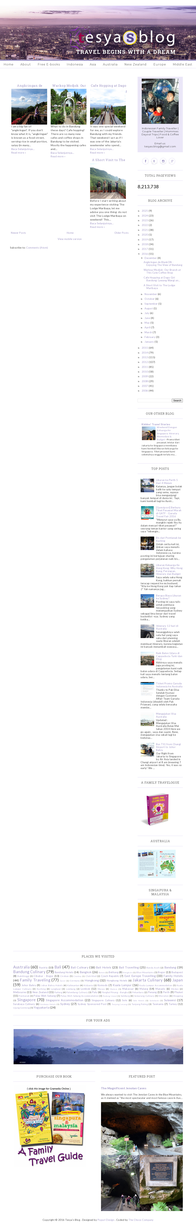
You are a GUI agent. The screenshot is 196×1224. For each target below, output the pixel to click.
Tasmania (158, 1004)
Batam (102, 972)
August (149, 308)
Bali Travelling (129, 967)
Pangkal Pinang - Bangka (115, 992)
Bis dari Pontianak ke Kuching (168, 539)
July (147, 313)
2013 (145, 357)
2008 (145, 381)
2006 (145, 390)
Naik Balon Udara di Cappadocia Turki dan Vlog (169, 656)
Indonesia (75, 64)
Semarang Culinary (144, 995)
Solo (124, 1000)
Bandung (170, 967)
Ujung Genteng (21, 1007)
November (151, 294)
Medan (175, 988)
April (148, 327)
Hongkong (92, 980)
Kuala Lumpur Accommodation (155, 985)
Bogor (161, 972)
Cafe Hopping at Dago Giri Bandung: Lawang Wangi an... (162, 279)
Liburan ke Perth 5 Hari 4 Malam (167, 481)
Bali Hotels (103, 967)
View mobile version (70, 238)
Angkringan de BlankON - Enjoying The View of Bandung (163, 264)
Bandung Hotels (64, 972)
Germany (75, 980)
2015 (145, 347)
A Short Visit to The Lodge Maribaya (159, 287)
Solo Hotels (139, 1000)
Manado (160, 988)
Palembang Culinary (77, 992)
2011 (145, 366)
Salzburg (125, 995)
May (147, 322)
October (150, 298)
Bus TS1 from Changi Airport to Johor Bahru (168, 747)
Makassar (128, 988)
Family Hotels (173, 976)
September (151, 303)
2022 (145, 225)
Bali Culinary (79, 967)
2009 (145, 376)
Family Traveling (35, 980)
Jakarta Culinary (148, 980)
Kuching (41, 988)
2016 (145, 253)
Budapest (177, 972)
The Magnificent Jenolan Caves (123, 1088)
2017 (145, 248)
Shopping (178, 995)
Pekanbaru (138, 992)
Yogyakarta (41, 1007)
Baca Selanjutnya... (23, 149)
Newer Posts (18, 232)
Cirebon (64, 976)
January (150, 341)
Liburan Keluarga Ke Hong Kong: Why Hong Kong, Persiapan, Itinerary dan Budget (169, 569)
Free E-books (49, 64)
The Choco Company (141, 1219)
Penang (152, 992)
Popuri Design (106, 1219)
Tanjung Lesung (119, 1004)
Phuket (179, 992)
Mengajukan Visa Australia (166, 715)
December (151, 257)
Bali (57, 967)
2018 (145, 244)
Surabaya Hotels (48, 1004)
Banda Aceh (153, 967)
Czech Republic (110, 976)
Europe (159, 64)
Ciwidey (77, 976)
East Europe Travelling (140, 976)
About (25, 64)
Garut (63, 981)
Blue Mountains (145, 972)
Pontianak (24, 995)
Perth (166, 992)
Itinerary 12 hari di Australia (167, 627)
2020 (145, 234)
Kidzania (88, 985)
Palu (94, 992)
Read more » (18, 152)
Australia (110, 64)
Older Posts (121, 232)
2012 (145, 362)
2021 (145, 229)
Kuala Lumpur (122, 985)
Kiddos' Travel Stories (156, 424)
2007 (145, 385)
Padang (58, 992)
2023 (145, 220)
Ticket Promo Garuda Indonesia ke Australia (169, 685)
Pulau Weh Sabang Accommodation (80, 995)
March (149, 332)
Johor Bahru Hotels (52, 985)
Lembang (71, 988)
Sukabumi (154, 1000)
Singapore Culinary (103, 1000)
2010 (145, 371)
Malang (143, 988)
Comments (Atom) (37, 247)
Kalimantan (73, 985)
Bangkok (86, 972)
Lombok (85, 988)
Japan (177, 980)
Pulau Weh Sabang (45, 995)
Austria (43, 967)
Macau (101, 988)
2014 (145, 352)
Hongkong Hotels (117, 980)
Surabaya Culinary (24, 1004)
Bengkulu (127, 972)
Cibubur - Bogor (43, 976)
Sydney (65, 1004)
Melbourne (19, 992)
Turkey (173, 1004)
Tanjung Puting (140, 1004)
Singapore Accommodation (64, 1000)
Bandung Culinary (29, 971)
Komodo (103, 985)
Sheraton (164, 995)
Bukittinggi (23, 976)
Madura (113, 989)
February (150, 337)
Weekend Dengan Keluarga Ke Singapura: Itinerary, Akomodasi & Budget (168, 433)
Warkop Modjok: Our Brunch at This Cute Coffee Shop (162, 271)
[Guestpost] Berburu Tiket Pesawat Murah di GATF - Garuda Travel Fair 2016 (168, 512)
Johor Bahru (28, 985)
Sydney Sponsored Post (92, 1004)
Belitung (113, 972)
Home (9, 64)
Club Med (91, 976)
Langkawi (56, 988)
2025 (145, 210)
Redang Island (110, 996)
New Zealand (135, 64)
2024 (145, 215)
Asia (93, 64)
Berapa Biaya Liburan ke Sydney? (168, 597)
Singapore (26, 999)
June (148, 318)
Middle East (182, 64)
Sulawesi (170, 1000)
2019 (145, 239)
